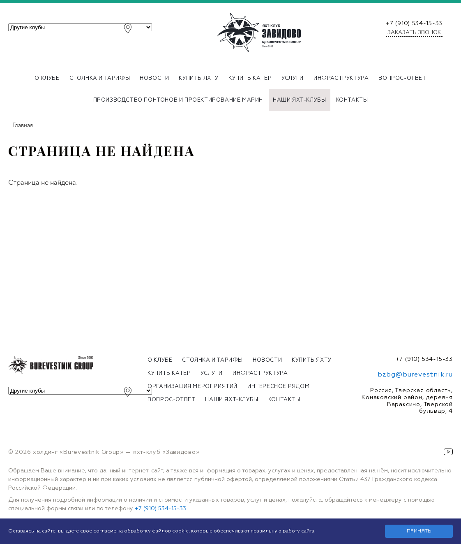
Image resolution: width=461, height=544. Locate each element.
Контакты (352, 100)
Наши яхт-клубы (299, 100)
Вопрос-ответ (402, 78)
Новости (154, 78)
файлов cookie (170, 531)
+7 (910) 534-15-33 (414, 23)
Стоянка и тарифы (99, 78)
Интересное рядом (278, 386)
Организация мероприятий (192, 386)
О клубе (47, 78)
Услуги (292, 78)
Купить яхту (199, 78)
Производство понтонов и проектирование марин (178, 100)
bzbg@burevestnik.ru (415, 375)
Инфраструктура (341, 78)
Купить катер (250, 78)
